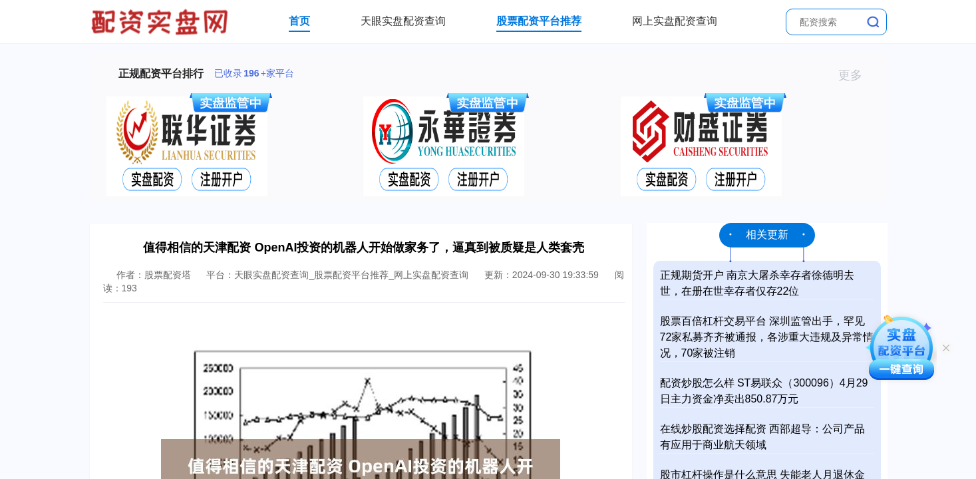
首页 (299, 21)
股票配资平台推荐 (538, 21)
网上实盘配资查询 (674, 21)
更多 (856, 75)
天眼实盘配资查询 (403, 21)
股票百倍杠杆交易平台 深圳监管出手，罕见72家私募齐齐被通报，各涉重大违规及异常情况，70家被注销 (767, 337)
